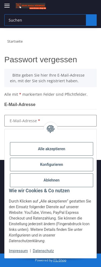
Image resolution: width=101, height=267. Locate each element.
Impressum (18, 251)
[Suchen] (90, 20)
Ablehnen (52, 180)
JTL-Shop (59, 260)
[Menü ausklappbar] (7, 3)
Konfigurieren (51, 164)
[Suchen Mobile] (44, 20)
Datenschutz (43, 251)
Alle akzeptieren (51, 149)
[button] (70, 6)
